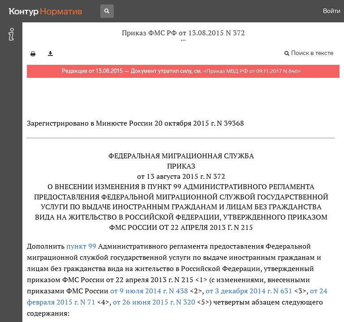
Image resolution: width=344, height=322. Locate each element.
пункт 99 (81, 246)
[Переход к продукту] (45, 11)
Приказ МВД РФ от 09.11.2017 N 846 (252, 71)
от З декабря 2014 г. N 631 (249, 291)
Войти (331, 11)
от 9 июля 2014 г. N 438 (149, 291)
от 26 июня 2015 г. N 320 (154, 302)
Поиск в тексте (312, 53)
